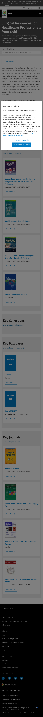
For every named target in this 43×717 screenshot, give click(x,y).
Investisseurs (6, 664)
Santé (3, 635)
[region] (21, 125)
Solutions (5, 631)
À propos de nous (7, 617)
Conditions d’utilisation (10, 696)
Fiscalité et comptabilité (10, 639)
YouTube (21, 678)
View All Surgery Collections (12, 325)
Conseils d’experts (8, 656)
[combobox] (19, 52)
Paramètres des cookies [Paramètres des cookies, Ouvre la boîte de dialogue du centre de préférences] (21, 140)
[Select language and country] (39, 8)
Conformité (5, 646)
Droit (3, 650)
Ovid (8, 608)
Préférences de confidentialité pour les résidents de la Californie (15, 708)
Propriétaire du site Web (10, 668)
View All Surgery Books (11, 153)
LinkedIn (15, 678)
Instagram (9, 678)
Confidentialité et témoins (11, 700)
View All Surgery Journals (11, 442)
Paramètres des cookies (10, 704)
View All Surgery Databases (12, 348)
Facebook (3, 678)
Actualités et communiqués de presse (14, 621)
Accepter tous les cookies (21, 144)
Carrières (5, 660)
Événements (6, 625)
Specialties (10, 61)
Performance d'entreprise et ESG (13, 642)
